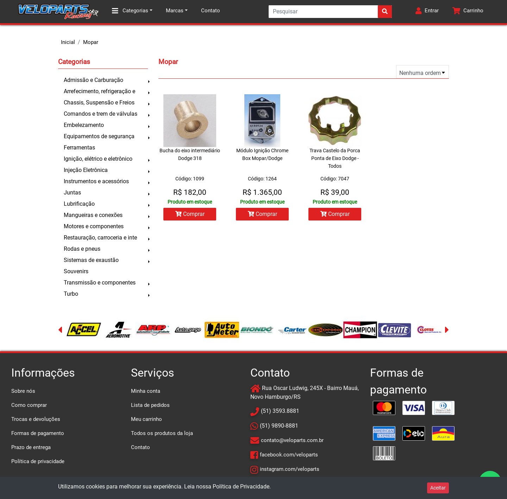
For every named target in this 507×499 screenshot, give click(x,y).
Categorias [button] (130, 10)
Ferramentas (79, 147)
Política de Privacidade (241, 486)
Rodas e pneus (82, 248)
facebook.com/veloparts (289, 455)
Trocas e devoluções (35, 419)
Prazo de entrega (31, 447)
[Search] (330, 11)
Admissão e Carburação (93, 80)
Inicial (68, 42)
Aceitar (438, 488)
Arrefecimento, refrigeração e (99, 91)
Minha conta (145, 391)
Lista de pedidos (150, 405)
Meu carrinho (146, 419)
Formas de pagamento (37, 433)
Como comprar (29, 405)
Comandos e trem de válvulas (100, 113)
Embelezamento (84, 125)
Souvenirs (76, 271)
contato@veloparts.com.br (292, 440)
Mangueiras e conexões (93, 215)
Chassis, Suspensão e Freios (99, 102)
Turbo (71, 293)
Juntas (72, 192)
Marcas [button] (174, 10)
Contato (210, 10)
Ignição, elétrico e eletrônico (98, 158)
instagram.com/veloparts (289, 469)
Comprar (190, 214)
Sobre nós (23, 391)
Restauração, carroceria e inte (100, 237)
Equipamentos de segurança (99, 136)
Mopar (90, 42)
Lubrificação (79, 203)
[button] (427, 11)
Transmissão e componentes (100, 282)
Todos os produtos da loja (162, 433)
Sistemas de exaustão (91, 260)
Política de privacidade (37, 461)
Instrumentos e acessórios (96, 181)
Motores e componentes (94, 226)
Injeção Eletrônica (86, 170)
